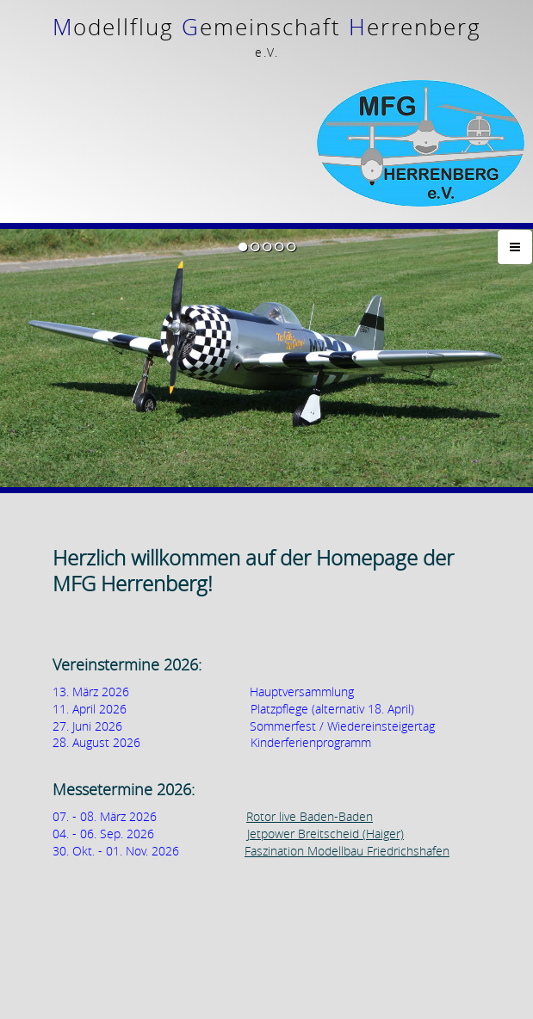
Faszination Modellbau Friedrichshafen (347, 777)
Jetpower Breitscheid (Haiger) (325, 759)
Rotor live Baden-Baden (309, 743)
